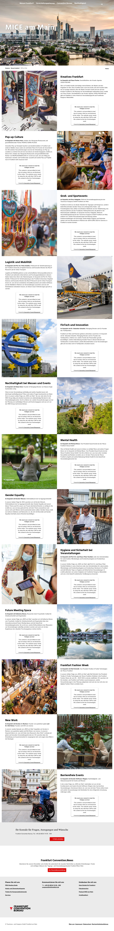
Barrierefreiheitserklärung (100, 924)
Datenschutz (87, 924)
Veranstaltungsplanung (45, 3)
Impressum (78, 924)
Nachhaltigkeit (80, 3)
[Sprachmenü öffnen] (101, 3)
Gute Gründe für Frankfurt (87, 885)
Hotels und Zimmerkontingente (15, 888)
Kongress (7, 68)
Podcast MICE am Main (86, 892)
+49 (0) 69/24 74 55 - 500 (53, 885)
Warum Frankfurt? (27, 3)
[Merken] (107, 68)
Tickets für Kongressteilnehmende (16, 892)
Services (8, 895)
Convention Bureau (64, 3)
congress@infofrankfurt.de (50, 887)
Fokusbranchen (83, 888)
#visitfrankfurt (83, 895)
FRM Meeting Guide (11, 885)
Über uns (71, 924)
